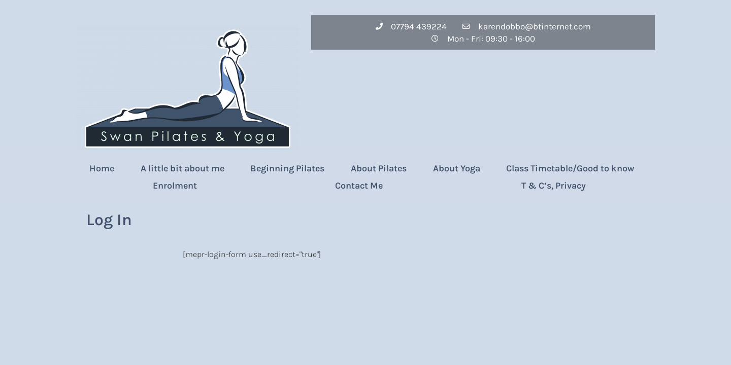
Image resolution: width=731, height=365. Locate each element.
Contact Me (359, 185)
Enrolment (175, 185)
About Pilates (379, 168)
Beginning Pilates (287, 168)
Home (101, 168)
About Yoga (456, 168)
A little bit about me (182, 168)
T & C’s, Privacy (553, 185)
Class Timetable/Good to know (570, 168)
